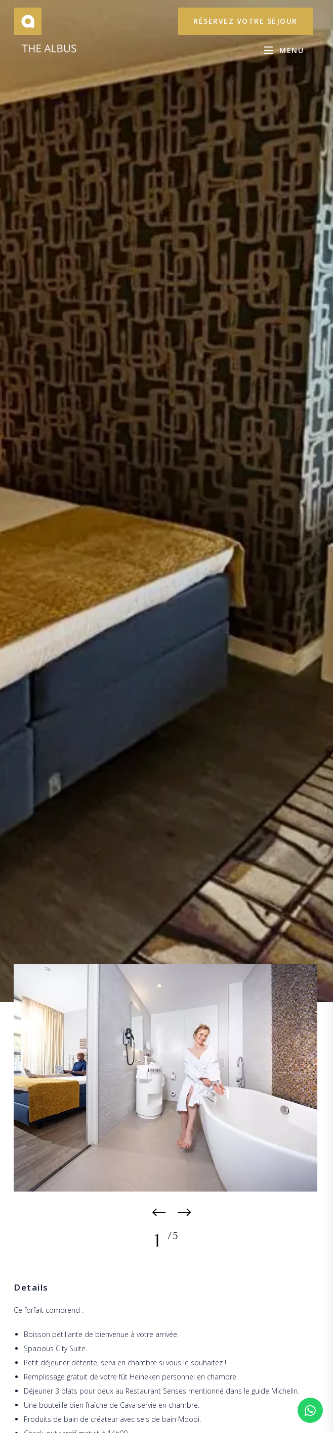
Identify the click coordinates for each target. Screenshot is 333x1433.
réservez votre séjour (245, 21)
